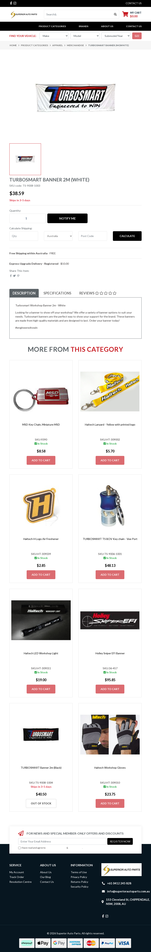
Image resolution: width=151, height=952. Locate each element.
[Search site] (115, 14)
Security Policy (79, 886)
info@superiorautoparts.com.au (128, 891)
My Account (16, 872)
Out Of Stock (41, 803)
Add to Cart (41, 460)
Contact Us (134, 26)
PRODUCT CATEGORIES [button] (52, 26)
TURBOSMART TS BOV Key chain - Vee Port (110, 538)
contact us (134, 3)
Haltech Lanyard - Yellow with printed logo (110, 424)
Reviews (98, 293)
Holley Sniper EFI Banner (110, 653)
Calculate (127, 236)
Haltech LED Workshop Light (41, 653)
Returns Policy (79, 881)
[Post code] (92, 236)
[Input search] (78, 14)
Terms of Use (79, 872)
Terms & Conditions (56, 847)
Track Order (16, 877)
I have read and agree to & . (50, 848)
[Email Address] (62, 841)
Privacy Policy (75, 847)
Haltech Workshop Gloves (110, 767)
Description (24, 293)
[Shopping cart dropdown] (132, 14)
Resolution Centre (20, 881)
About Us (107, 26)
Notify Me (67, 218)
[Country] (58, 236)
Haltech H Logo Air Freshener (41, 538)
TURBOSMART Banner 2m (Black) (41, 767)
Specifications (57, 293)
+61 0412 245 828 (119, 883)
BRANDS (83, 26)
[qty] (23, 236)
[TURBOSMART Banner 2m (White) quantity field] (27, 218)
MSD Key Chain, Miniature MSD (41, 424)
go (137, 35)
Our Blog (45, 877)
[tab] (24, 293)
